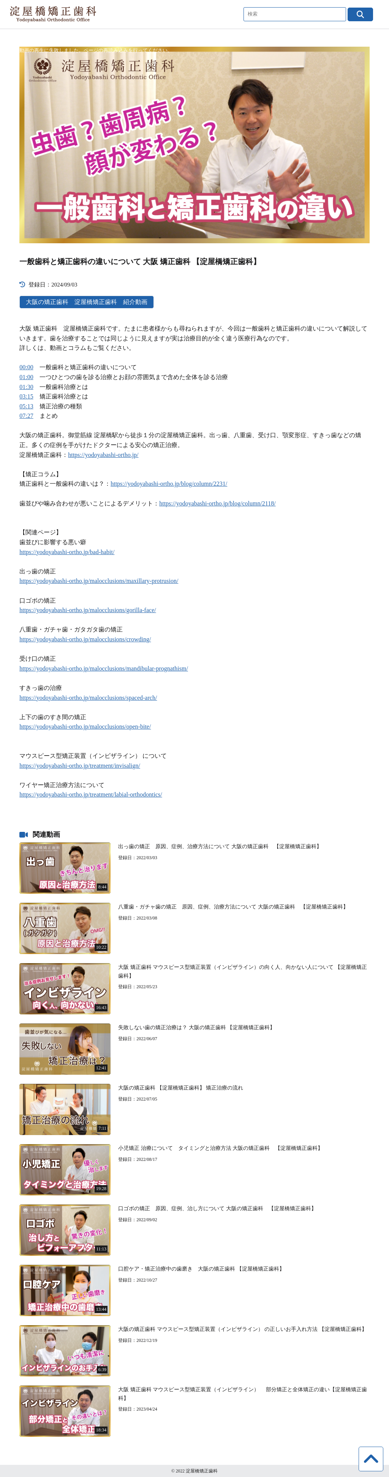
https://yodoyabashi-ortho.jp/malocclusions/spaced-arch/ (88, 697)
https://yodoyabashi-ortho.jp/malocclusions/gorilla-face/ (87, 610)
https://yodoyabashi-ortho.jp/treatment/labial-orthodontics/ (90, 794)
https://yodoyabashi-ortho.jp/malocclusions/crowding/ (85, 639)
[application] (194, 145)
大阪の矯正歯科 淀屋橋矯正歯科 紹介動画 (86, 302)
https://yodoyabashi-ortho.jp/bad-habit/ (66, 552)
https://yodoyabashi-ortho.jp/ (103, 455)
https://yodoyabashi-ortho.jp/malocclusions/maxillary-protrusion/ (98, 581)
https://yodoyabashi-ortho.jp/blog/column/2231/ (169, 483)
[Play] (194, 145)
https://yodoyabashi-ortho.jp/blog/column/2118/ (217, 503)
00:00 (26, 367)
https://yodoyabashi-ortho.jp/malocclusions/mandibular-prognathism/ (103, 668)
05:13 (26, 406)
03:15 (26, 396)
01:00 (26, 377)
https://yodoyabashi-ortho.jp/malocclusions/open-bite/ (85, 726)
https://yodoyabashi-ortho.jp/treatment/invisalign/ (79, 765)
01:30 (26, 387)
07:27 (26, 416)
